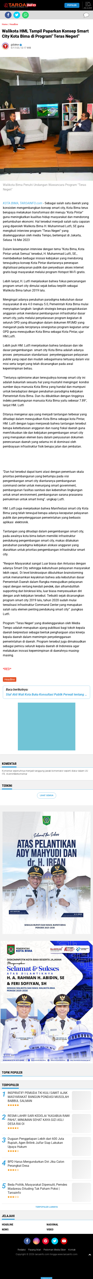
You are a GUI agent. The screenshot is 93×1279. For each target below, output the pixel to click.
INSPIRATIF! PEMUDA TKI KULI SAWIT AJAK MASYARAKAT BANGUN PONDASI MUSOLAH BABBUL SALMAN (38, 1097)
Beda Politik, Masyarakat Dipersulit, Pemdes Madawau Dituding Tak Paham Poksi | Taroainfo (37, 1188)
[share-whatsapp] (25, 15)
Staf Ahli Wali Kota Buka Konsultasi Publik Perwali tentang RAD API (46, 694)
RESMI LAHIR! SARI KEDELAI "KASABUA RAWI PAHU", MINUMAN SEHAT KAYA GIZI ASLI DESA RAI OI (39, 1120)
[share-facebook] (8, 15)
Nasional (52, 1224)
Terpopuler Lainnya (46, 1207)
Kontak (72, 1249)
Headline (9, 679)
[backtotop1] (90, 1254)
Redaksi (22, 1249)
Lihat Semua (46, 795)
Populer (72, 5)
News (5, 1229)
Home (5, 24)
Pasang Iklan (34, 1249)
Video (50, 1229)
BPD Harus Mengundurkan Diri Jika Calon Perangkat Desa (36, 1164)
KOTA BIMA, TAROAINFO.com (22, 203)
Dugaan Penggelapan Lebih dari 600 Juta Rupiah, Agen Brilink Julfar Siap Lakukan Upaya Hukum (36, 1143)
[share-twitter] (16, 15)
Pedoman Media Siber (55, 1249)
